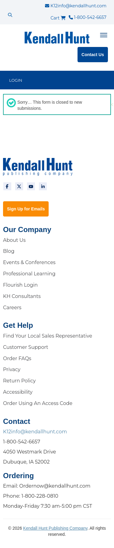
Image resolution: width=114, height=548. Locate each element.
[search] (10, 15)
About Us (14, 240)
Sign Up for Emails (26, 208)
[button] (111, 104)
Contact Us (92, 54)
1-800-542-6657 (87, 17)
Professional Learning (29, 274)
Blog (8, 251)
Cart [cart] (57, 18)
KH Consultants (22, 296)
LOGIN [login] (15, 80)
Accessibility (18, 392)
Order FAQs (17, 358)
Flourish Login (20, 285)
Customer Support (25, 347)
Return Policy (19, 381)
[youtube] (31, 186)
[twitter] (19, 186)
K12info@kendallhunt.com (75, 6)
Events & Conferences (29, 262)
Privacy (11, 369)
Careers (12, 307)
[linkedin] (43, 186)
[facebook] (7, 186)
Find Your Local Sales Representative (47, 336)
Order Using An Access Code (37, 403)
